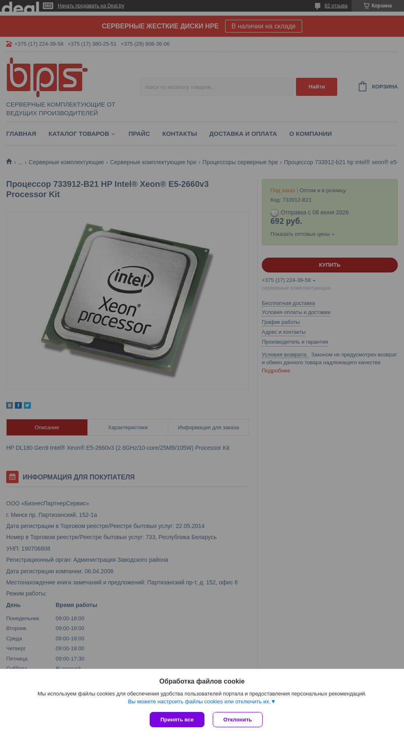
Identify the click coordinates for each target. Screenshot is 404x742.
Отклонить (237, 719)
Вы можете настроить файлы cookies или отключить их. (199, 701)
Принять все (177, 719)
